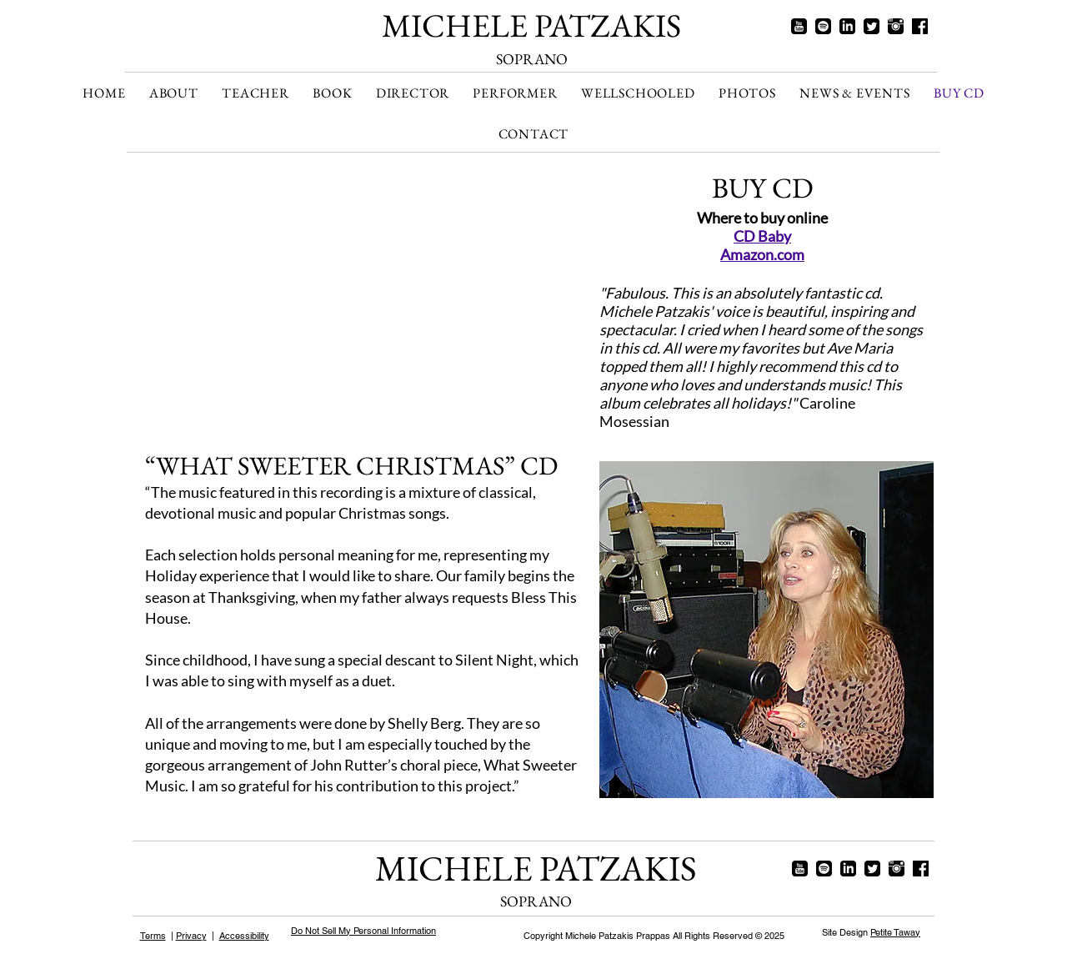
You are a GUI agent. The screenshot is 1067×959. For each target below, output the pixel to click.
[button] (413, 93)
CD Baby (762, 236)
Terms (153, 935)
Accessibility (244, 935)
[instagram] (896, 26)
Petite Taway (895, 932)
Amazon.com (762, 254)
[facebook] (920, 26)
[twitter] (871, 26)
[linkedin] (847, 26)
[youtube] (799, 26)
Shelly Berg (424, 723)
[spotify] (823, 26)
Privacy (191, 935)
